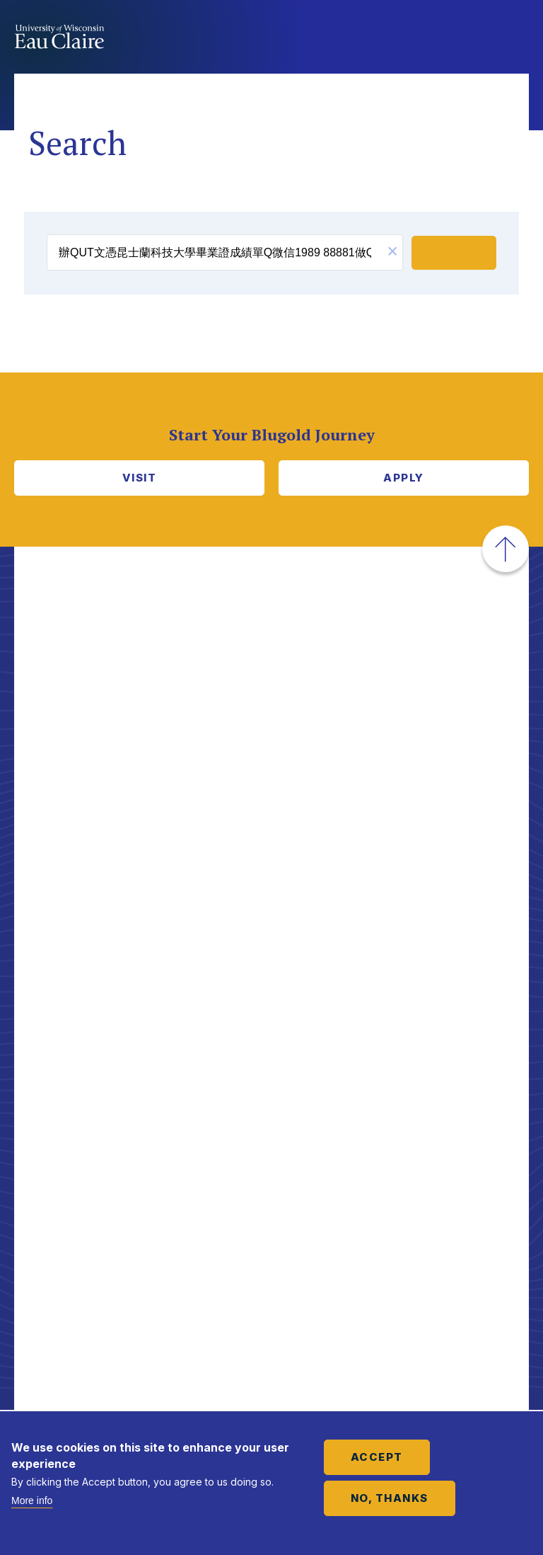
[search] (215, 253)
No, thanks (389, 1498)
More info (31, 1500)
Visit (139, 477)
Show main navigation (515, 38)
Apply (403, 477)
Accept (377, 1457)
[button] (392, 252)
